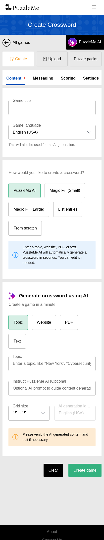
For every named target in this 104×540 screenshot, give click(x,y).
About (52, 532)
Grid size (20, 406)
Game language (26, 125)
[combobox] (51, 132)
